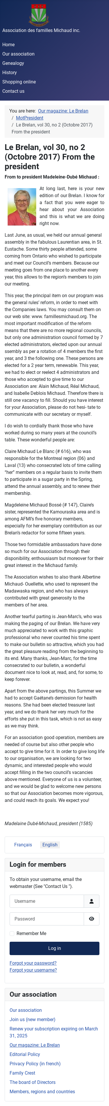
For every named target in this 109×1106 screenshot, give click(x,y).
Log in (54, 948)
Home (8, 44)
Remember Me (31, 933)
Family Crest (22, 1073)
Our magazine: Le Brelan (35, 1045)
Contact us (13, 91)
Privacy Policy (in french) (35, 1063)
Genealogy (13, 63)
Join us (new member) (33, 1019)
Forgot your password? (33, 963)
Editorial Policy (25, 1054)
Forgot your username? (33, 970)
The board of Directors (33, 1082)
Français (23, 845)
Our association (18, 54)
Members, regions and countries (42, 1091)
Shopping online (19, 82)
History (9, 72)
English (50, 845)
